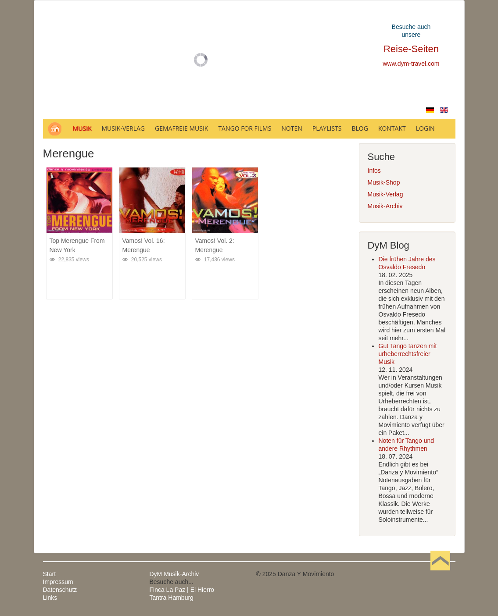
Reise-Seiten (411, 48)
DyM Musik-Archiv (174, 573)
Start (49, 573)
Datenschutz (60, 589)
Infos (374, 170)
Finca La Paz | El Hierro (182, 589)
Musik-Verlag (385, 194)
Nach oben (440, 573)
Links (50, 597)
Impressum (58, 581)
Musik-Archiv (385, 206)
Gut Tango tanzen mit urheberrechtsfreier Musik (408, 353)
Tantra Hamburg (171, 597)
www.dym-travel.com (411, 63)
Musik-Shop (384, 182)
